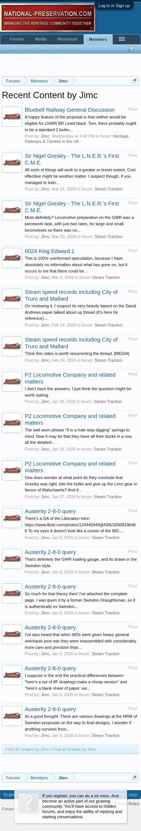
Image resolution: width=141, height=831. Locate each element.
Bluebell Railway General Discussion (70, 110)
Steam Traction (108, 189)
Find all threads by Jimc (74, 749)
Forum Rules (127, 803)
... (83, 48)
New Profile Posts (57, 48)
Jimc (45, 136)
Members (98, 39)
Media (40, 39)
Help (133, 794)
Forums (17, 39)
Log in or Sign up (114, 5)
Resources (67, 39)
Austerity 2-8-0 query (50, 511)
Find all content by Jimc (27, 749)
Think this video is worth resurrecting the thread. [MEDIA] (77, 353)
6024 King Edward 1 (49, 251)
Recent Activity (20, 48)
